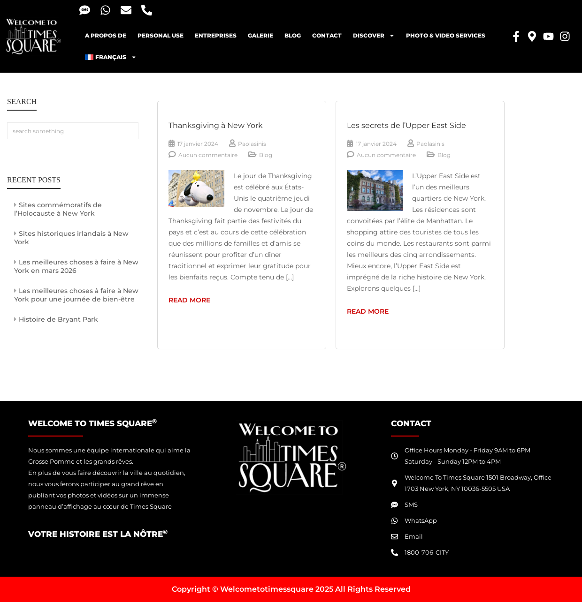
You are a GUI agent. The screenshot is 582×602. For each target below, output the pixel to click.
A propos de (105, 35)
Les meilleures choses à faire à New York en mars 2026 (76, 266)
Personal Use (161, 35)
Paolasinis (252, 143)
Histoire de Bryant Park (58, 319)
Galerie (260, 35)
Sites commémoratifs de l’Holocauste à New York (58, 209)
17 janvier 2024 (197, 143)
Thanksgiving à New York (215, 125)
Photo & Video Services (445, 35)
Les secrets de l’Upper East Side (406, 125)
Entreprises (216, 35)
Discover (374, 35)
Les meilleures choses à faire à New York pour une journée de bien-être (76, 294)
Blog (265, 154)
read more (214, 299)
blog (292, 35)
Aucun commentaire (207, 154)
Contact (327, 35)
